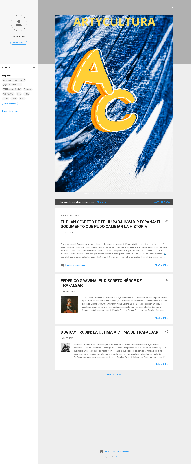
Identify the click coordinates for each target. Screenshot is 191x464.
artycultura (19, 36)
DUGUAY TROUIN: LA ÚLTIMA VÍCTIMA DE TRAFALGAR (109, 400)
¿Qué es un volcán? (12, 84)
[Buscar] (171, 7)
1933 (22, 98)
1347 (26, 94)
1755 (14, 98)
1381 (5, 98)
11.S (19, 94)
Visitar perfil (18, 43)
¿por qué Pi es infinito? (14, 80)
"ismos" (27, 89)
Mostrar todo (162, 202)
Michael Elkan (120, 457)
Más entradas (114, 443)
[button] (166, 222)
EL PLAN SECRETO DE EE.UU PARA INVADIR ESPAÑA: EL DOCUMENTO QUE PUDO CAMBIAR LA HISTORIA (111, 224)
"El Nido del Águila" (12, 89)
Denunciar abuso (10, 111)
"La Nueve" (8, 94)
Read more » (161, 333)
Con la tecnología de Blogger (114, 452)
